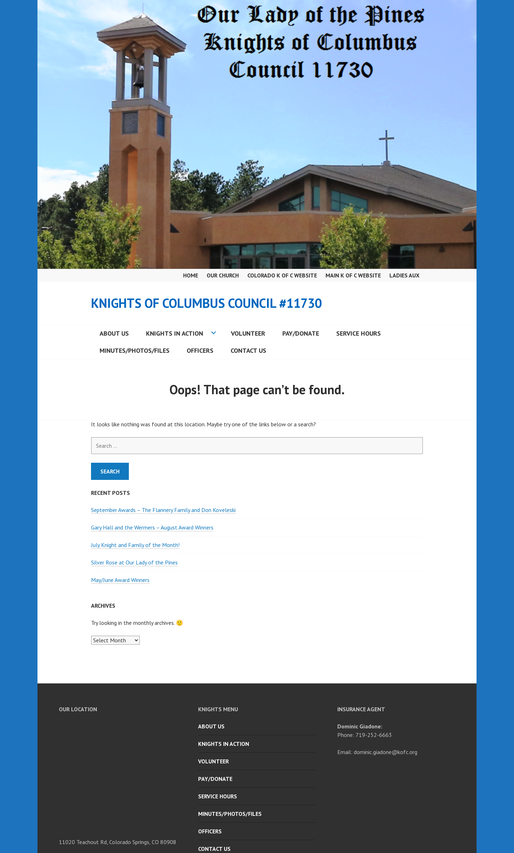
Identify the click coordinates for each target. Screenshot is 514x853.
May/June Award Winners (120, 579)
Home (190, 275)
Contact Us (248, 350)
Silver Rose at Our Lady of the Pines (134, 562)
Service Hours (358, 333)
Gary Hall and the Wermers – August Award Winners (152, 527)
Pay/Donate (300, 333)
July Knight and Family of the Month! (135, 544)
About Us (114, 333)
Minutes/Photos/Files (135, 350)
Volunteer (248, 333)
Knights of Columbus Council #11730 (206, 303)
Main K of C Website (353, 275)
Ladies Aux (404, 275)
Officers (200, 350)
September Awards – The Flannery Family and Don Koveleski (163, 509)
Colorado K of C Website (282, 275)
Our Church (223, 275)
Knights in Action (174, 333)
